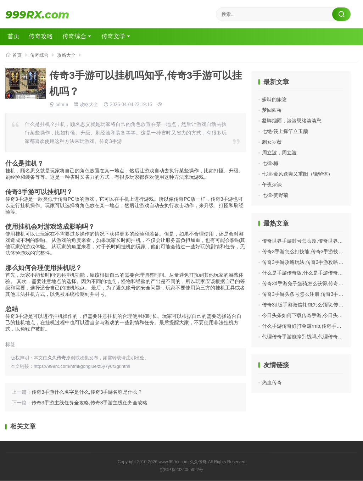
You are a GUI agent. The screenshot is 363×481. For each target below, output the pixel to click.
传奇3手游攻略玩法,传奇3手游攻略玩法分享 (310, 262)
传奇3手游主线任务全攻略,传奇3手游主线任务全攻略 (89, 403)
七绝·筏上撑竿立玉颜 (285, 131)
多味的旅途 (274, 100)
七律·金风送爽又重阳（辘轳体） (297, 174)
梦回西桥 (272, 110)
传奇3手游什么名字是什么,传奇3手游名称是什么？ (87, 392)
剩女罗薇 (272, 142)
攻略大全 (69, 55)
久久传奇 (198, 462)
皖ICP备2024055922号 (181, 470)
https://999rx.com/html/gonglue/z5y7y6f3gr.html (82, 366)
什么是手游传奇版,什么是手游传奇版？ (305, 273)
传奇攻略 (47, 36)
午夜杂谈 (272, 185)
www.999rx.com (173, 462)
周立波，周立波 (279, 153)
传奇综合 (83, 36)
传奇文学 (125, 36)
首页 (17, 36)
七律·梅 (270, 163)
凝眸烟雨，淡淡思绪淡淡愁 (292, 121)
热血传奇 (272, 383)
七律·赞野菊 (275, 195)
